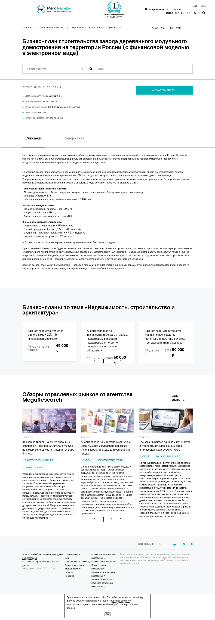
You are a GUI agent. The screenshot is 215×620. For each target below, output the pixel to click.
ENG (203, 6)
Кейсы (177, 9)
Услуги (86, 480)
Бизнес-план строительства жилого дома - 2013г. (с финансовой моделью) (45, 335)
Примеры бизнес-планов (103, 587)
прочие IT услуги (33, 487)
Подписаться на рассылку (77, 587)
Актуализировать (164, 90)
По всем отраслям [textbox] (36, 68)
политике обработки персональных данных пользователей (99, 602)
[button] (118, 383)
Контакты (175, 27)
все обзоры (179, 418)
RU (195, 6)
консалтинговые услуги (110, 480)
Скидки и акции (72, 580)
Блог (67, 583)
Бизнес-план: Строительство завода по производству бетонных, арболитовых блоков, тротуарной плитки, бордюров (165, 336)
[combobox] (53, 69)
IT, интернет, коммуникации (39, 480)
